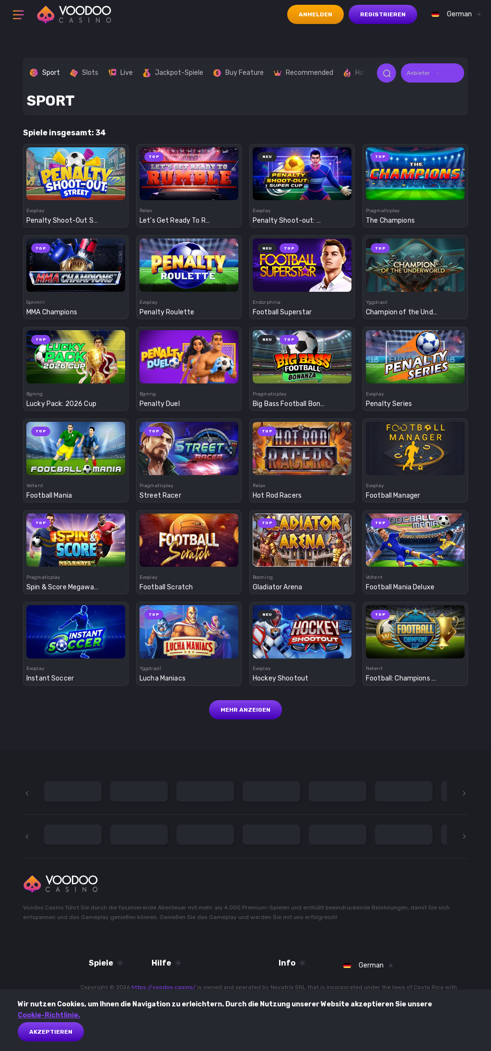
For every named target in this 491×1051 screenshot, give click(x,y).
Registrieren (383, 14)
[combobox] (454, 14)
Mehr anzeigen (245, 709)
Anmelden (315, 14)
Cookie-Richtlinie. (49, 1015)
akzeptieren (50, 1031)
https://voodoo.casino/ (163, 987)
